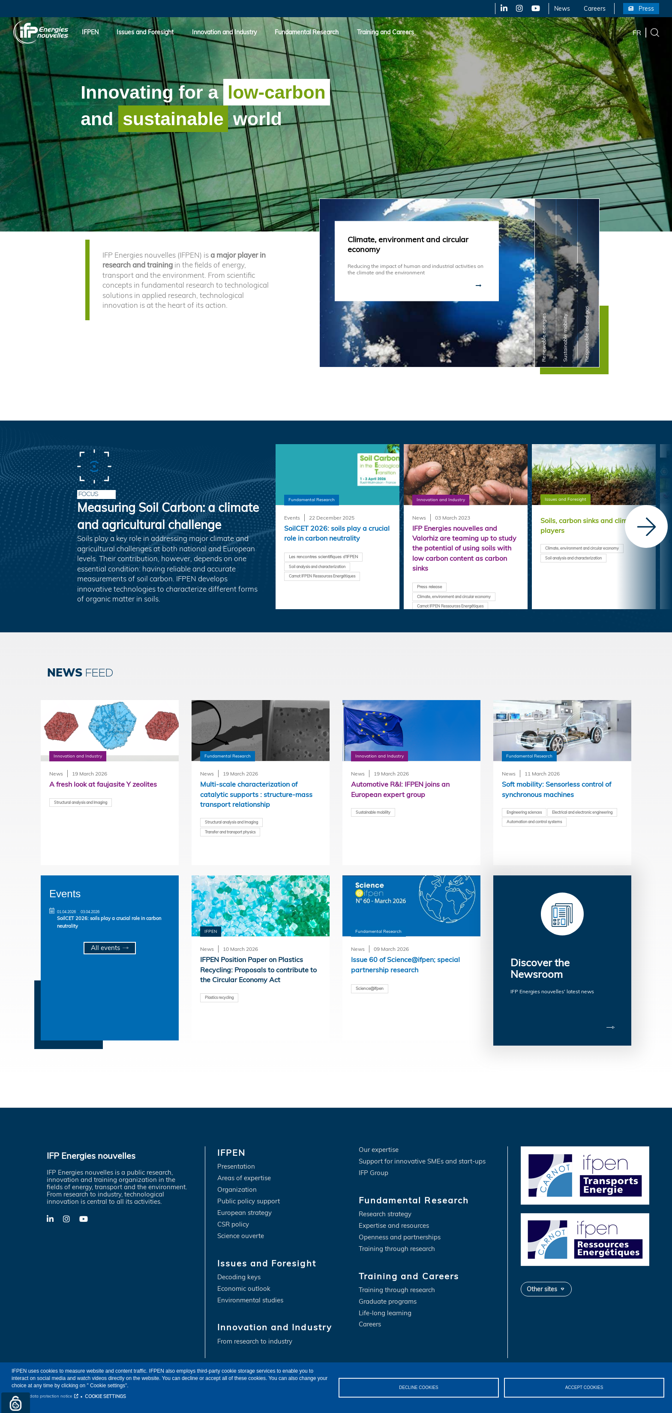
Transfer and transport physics (234, 833)
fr (637, 32)
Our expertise (379, 1144)
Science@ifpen (371, 989)
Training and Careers (385, 32)
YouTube (535, 8)
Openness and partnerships (400, 1232)
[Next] (646, 526)
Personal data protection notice (42, 1396)
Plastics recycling (221, 998)
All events (105, 948)
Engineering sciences (527, 812)
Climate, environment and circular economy (459, 598)
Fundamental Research (307, 32)
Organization (237, 1184)
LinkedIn (501, 8)
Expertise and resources (394, 1220)
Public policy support (248, 1196)
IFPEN (90, 32)
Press (646, 8)
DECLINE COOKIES (418, 1387)
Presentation (236, 1161)
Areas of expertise (244, 1173)
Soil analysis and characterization (321, 567)
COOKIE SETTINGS (105, 1396)
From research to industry (254, 1336)
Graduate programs (388, 1296)
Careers (595, 8)
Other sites (542, 1283)
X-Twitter (518, 8)
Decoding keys (239, 1272)
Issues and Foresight (145, 32)
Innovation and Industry (224, 32)
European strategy (244, 1208)
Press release (431, 589)
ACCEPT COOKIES (584, 1387)
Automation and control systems (538, 833)
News (562, 8)
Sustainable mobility (375, 812)
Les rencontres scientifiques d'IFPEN (327, 558)
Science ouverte (240, 1231)
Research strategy (385, 1209)
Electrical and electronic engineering (541, 823)
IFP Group (373, 1168)
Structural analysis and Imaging (85, 802)
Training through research (397, 1244)
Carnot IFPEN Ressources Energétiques (327, 577)
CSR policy (233, 1219)
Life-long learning (385, 1308)
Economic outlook (243, 1283)
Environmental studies (250, 1295)
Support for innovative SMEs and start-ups (422, 1156)
